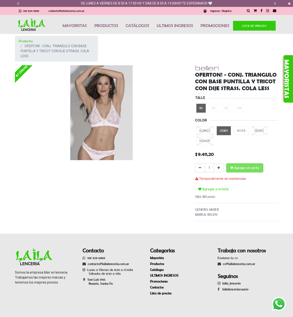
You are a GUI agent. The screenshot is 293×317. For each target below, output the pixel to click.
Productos (26, 41)
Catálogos (157, 270)
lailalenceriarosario (234, 289)
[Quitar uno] (200, 167)
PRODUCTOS (106, 25)
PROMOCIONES (215, 25)
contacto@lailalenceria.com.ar (66, 10)
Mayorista (157, 258)
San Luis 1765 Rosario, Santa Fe (97, 281)
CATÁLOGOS (137, 25)
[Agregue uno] (219, 167)
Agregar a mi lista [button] (213, 189)
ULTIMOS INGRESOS (175, 25)
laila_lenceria (231, 283)
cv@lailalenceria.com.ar (239, 264)
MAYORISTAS (75, 25)
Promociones (159, 281)
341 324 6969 (96, 258)
